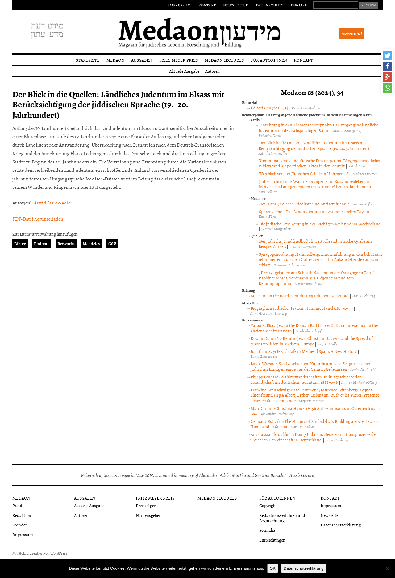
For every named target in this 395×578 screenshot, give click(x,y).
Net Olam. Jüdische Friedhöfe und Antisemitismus (304, 203)
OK (273, 568)
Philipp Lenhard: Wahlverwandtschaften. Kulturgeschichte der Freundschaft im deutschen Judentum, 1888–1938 (305, 380)
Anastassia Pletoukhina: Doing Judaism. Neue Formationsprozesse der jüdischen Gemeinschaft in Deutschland (313, 437)
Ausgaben (141, 60)
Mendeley (91, 243)
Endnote (41, 243)
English (299, 5)
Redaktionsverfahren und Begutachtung (282, 518)
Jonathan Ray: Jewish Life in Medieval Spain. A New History (304, 351)
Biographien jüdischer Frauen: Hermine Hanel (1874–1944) (302, 308)
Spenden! (352, 34)
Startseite (87, 60)
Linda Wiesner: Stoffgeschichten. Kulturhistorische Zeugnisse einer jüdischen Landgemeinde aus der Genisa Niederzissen (310, 366)
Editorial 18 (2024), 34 (269, 108)
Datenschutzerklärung (341, 525)
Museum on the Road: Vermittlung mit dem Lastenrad (300, 295)
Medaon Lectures (224, 60)
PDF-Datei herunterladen (37, 218)
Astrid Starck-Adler (53, 202)
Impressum (179, 5)
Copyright (268, 505)
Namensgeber (148, 515)
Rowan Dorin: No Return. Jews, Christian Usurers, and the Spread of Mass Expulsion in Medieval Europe (311, 341)
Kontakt (207, 5)
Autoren (212, 71)
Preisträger (146, 505)
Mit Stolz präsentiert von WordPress (39, 553)
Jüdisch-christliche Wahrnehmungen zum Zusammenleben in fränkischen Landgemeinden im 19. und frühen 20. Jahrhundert (315, 184)
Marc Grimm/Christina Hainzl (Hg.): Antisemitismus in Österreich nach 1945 (315, 411)
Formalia (267, 530)
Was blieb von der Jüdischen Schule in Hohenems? (303, 173)
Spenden (20, 525)
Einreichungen (272, 540)
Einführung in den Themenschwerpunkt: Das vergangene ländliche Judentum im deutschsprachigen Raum (318, 128)
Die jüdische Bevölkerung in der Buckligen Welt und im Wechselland (320, 224)
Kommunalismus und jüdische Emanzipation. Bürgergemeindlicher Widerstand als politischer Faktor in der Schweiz (319, 163)
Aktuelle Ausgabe (184, 71)
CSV (112, 243)
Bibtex (20, 243)
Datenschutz (269, 5)
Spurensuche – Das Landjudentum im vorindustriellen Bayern (314, 211)
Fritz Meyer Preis (178, 60)
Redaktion (21, 515)
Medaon (115, 60)
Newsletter (235, 5)
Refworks (66, 243)
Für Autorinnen (269, 60)
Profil (17, 505)
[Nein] (387, 568)
